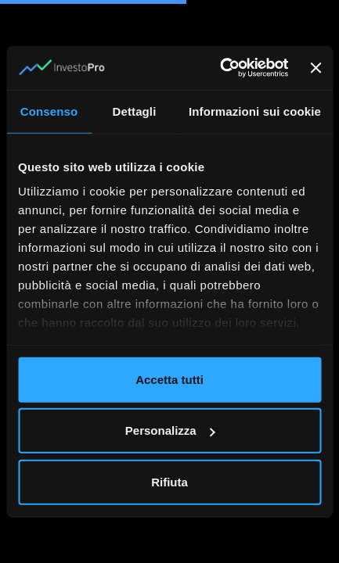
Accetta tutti (169, 378)
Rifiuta (169, 481)
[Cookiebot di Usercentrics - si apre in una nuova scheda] (220, 68)
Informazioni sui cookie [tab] (255, 110)
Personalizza (170, 430)
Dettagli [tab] (135, 110)
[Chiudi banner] (315, 68)
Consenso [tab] (49, 110)
